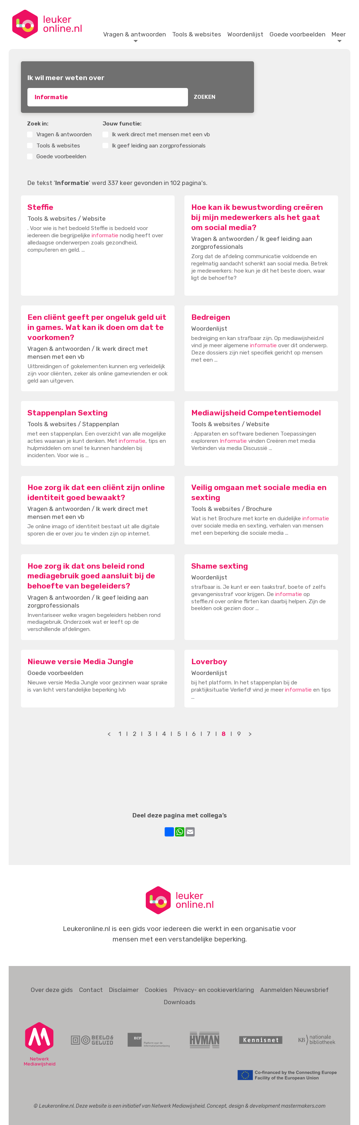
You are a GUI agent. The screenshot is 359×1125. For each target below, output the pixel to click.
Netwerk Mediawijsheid (178, 1106)
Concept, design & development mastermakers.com (266, 1106)
